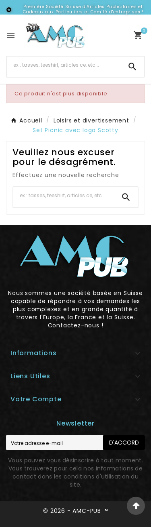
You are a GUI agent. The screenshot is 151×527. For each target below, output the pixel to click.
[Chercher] (64, 65)
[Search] (132, 67)
